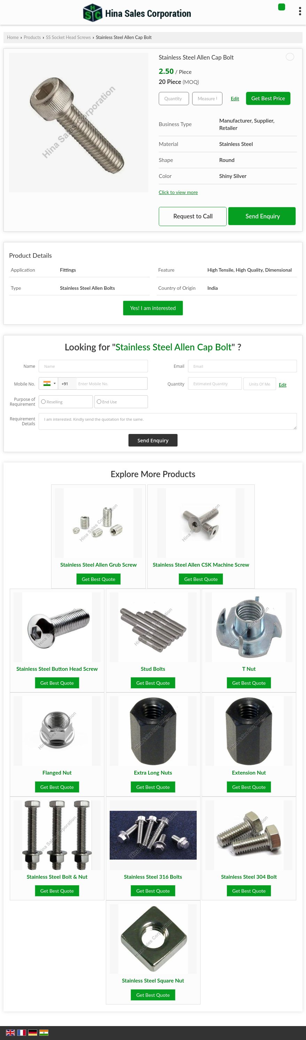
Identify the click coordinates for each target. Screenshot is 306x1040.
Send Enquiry (263, 216)
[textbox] (207, 98)
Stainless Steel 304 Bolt (249, 877)
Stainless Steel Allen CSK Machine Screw (201, 564)
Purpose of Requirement (22, 402)
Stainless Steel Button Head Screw (57, 669)
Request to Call (193, 216)
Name (29, 366)
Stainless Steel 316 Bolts (153, 877)
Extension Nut (249, 772)
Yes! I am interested (153, 308)
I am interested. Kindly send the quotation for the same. (168, 421)
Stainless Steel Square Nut (153, 980)
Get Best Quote (98, 579)
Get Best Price (268, 98)
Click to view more (178, 192)
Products (32, 37)
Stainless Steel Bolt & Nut (57, 877)
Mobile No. (24, 384)
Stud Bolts (153, 669)
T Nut (249, 669)
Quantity (175, 384)
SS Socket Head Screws (68, 37)
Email (179, 366)
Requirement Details (22, 421)
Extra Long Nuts (153, 772)
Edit (235, 98)
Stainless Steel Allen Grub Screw (98, 564)
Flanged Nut (57, 772)
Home (13, 37)
